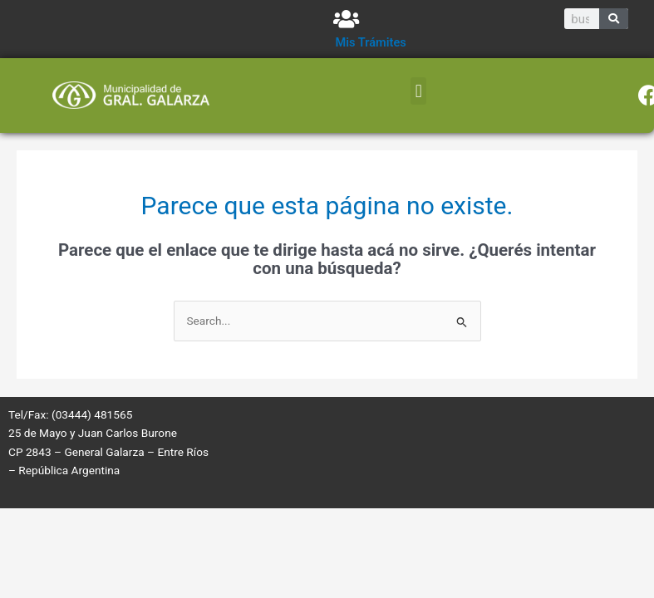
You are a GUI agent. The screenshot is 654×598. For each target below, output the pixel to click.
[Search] (613, 18)
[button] (418, 91)
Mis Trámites (371, 42)
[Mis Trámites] (346, 18)
